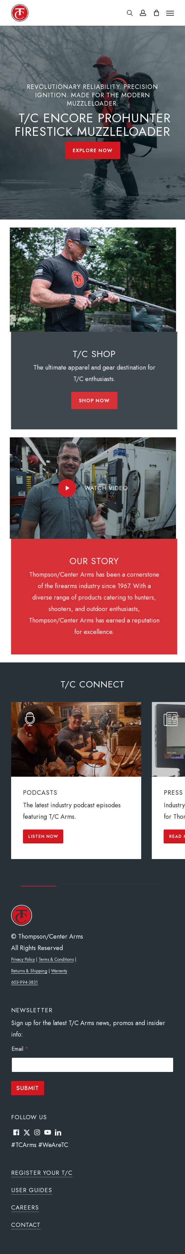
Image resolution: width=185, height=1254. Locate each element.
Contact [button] (26, 1225)
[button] (170, 12)
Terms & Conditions (56, 959)
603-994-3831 (24, 982)
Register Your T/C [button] (42, 1173)
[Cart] (156, 13)
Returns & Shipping (29, 971)
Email (19, 1049)
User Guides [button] (31, 1190)
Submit (27, 1088)
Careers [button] (25, 1207)
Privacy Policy (23, 959)
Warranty (59, 971)
